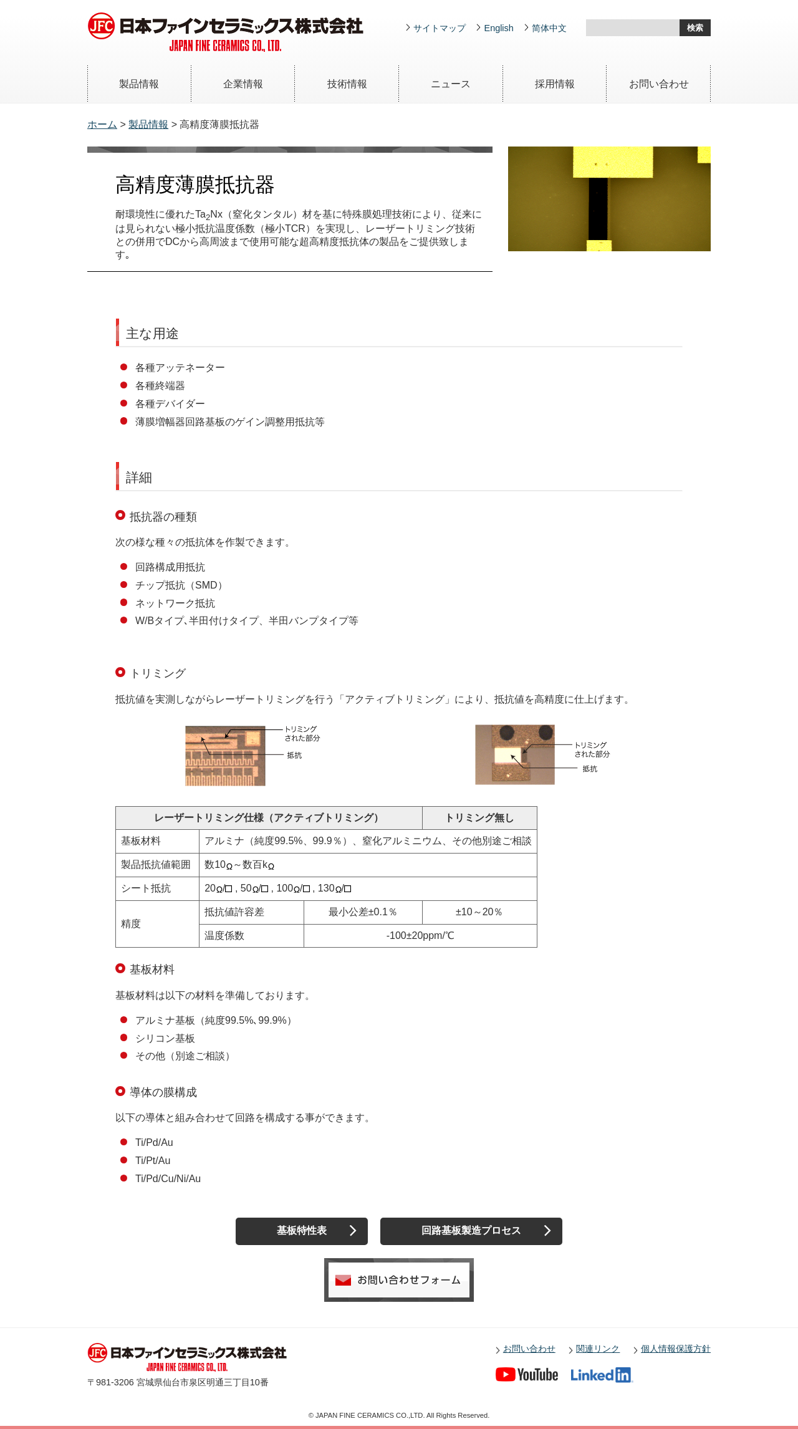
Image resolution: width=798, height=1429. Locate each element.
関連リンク (598, 1349)
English (499, 28)
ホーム (102, 124)
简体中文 (549, 28)
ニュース (451, 84)
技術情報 (347, 84)
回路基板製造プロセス (471, 1230)
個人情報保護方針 (676, 1349)
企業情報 (243, 84)
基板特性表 (302, 1230)
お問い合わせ (659, 84)
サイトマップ (439, 28)
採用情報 (555, 84)
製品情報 (139, 84)
